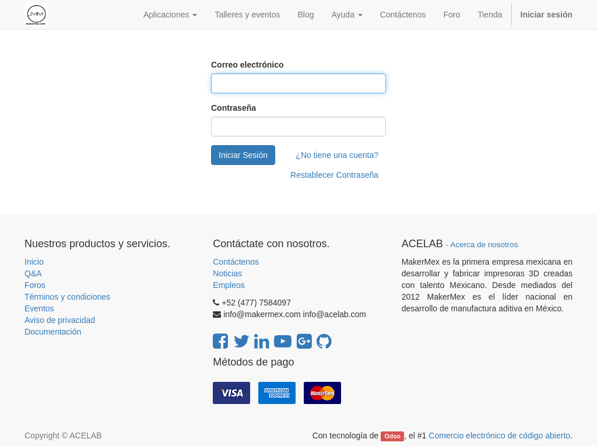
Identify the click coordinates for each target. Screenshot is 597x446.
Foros (34, 285)
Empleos (228, 285)
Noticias (227, 273)
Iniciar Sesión (243, 155)
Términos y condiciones (67, 296)
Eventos (39, 308)
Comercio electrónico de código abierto (499, 435)
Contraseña (233, 108)
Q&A (33, 273)
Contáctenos (236, 261)
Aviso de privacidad (59, 320)
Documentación (52, 331)
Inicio (34, 261)
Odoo (393, 436)
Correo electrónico (247, 64)
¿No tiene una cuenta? (337, 155)
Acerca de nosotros (484, 244)
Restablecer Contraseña (334, 175)
